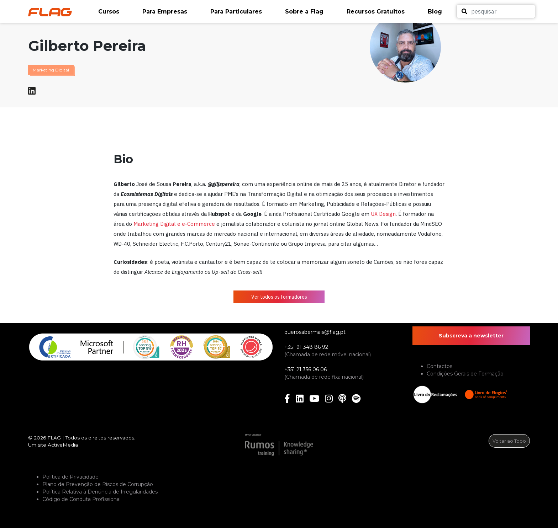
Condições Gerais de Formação (465, 373)
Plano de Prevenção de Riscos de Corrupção (97, 484)
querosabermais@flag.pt (315, 332)
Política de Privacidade (70, 477)
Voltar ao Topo (509, 441)
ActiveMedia (63, 445)
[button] (117, 12)
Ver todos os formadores (279, 297)
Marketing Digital (51, 70)
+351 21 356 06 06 (305, 369)
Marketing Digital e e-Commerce (174, 223)
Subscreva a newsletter (471, 335)
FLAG (54, 438)
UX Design (383, 213)
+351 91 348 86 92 (306, 347)
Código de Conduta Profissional (81, 499)
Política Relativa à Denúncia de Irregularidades (100, 492)
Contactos (439, 366)
